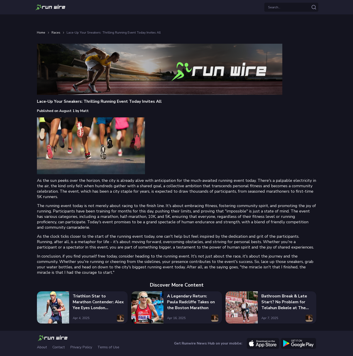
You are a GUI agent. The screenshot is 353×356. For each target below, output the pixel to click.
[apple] (263, 343)
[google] (298, 343)
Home (41, 33)
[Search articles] (313, 7)
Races (56, 33)
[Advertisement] (176, 21)
